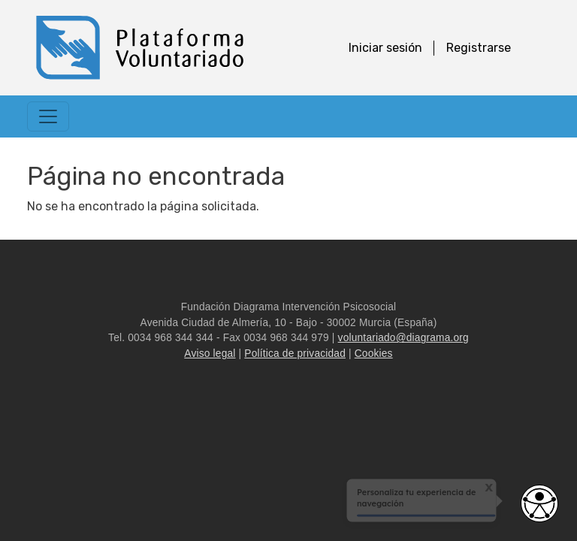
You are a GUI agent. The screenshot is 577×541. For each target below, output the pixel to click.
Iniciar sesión (385, 48)
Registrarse (478, 48)
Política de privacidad (295, 353)
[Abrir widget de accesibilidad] (539, 503)
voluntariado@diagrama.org (403, 337)
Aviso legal (209, 353)
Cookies (374, 353)
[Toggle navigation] (48, 116)
